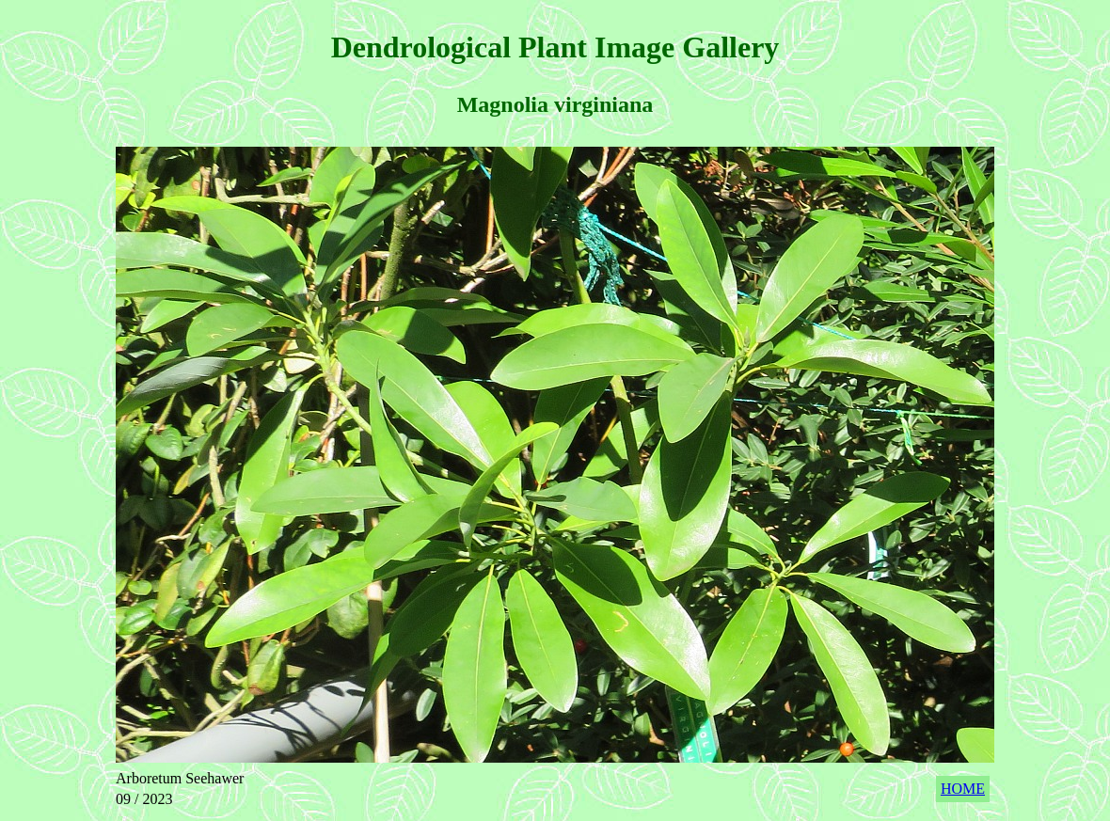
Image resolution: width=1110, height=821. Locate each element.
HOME (963, 789)
